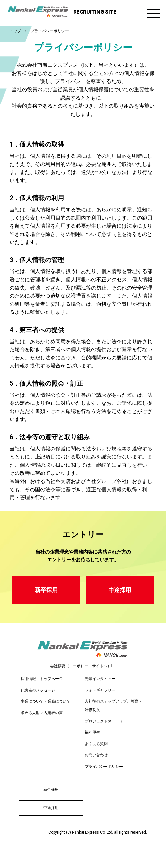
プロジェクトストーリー (106, 721)
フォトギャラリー (100, 690)
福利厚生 (92, 732)
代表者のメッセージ (38, 690)
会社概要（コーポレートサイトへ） (80, 666)
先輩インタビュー (100, 678)
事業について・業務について (45, 701)
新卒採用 (46, 589)
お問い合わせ (96, 755)
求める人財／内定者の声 (42, 713)
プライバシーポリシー (104, 766)
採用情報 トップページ (42, 678)
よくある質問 (96, 744)
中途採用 (119, 589)
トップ (15, 31)
